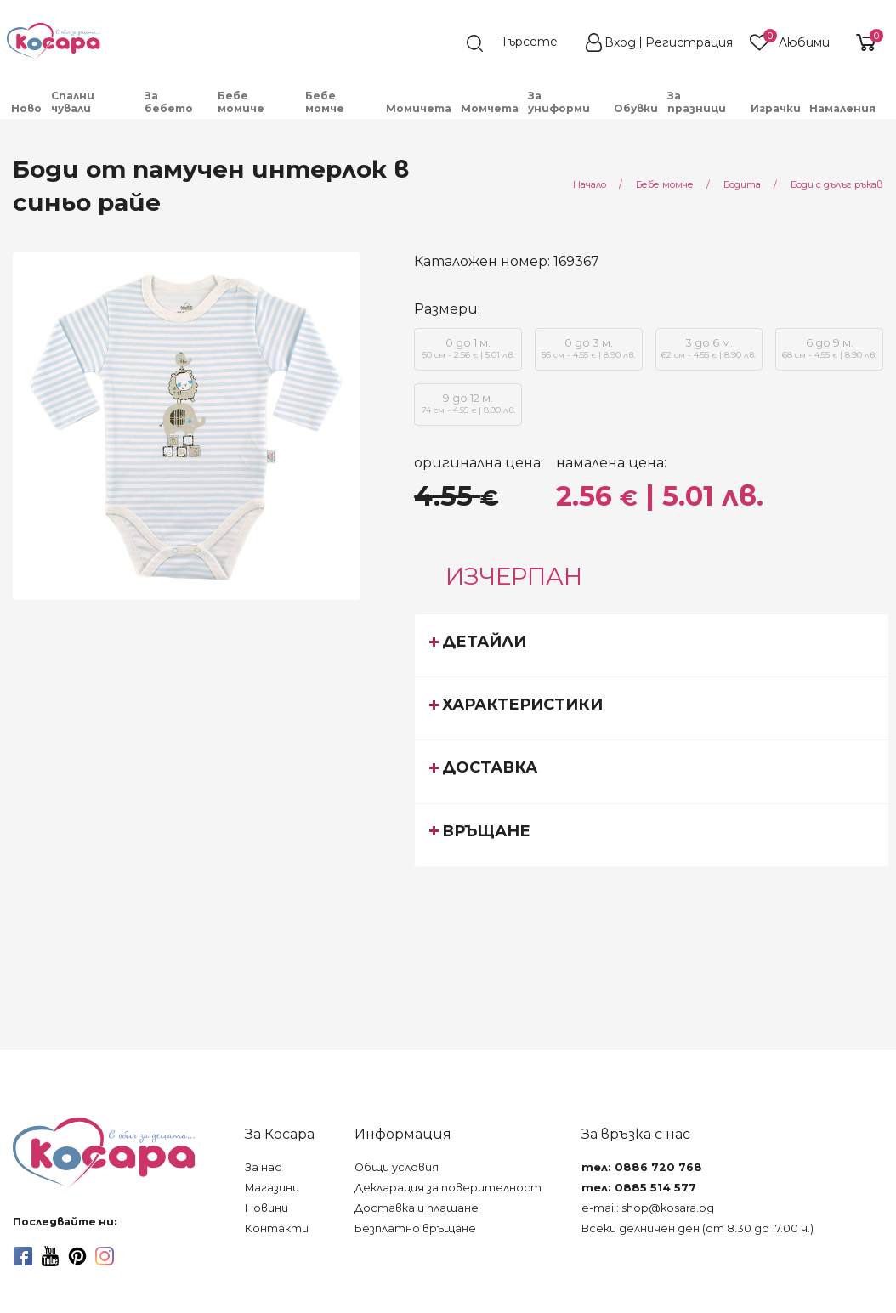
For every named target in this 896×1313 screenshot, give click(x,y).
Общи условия (396, 1167)
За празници (696, 102)
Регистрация (689, 42)
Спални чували (72, 102)
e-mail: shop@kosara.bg (647, 1208)
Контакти (277, 1228)
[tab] (651, 645)
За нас (263, 1167)
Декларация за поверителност (448, 1187)
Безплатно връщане (415, 1228)
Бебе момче (324, 102)
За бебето (169, 102)
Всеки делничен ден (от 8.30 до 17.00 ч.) (697, 1228)
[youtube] (50, 1256)
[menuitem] (27, 108)
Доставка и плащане (416, 1208)
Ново (26, 108)
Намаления (842, 108)
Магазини (272, 1187)
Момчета (490, 108)
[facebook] (23, 1256)
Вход (620, 42)
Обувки (636, 108)
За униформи (559, 102)
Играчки (776, 108)
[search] (520, 43)
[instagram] (104, 1256)
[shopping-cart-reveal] (863, 42)
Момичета (418, 108)
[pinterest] (77, 1256)
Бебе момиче (241, 102)
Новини (266, 1208)
